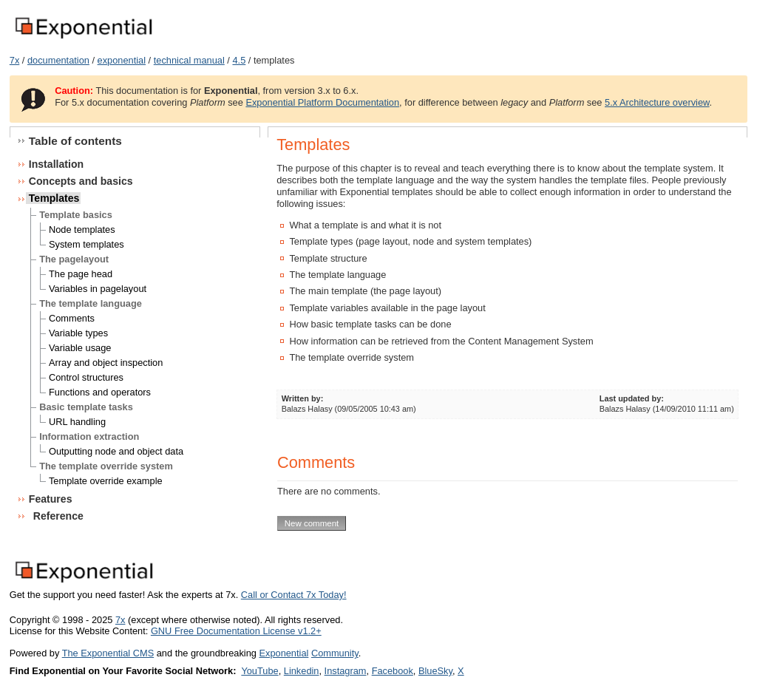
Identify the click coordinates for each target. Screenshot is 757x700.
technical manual (189, 60)
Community (335, 653)
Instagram (346, 670)
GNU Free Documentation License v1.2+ (236, 630)
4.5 (238, 60)
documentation (58, 60)
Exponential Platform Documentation (322, 102)
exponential (122, 60)
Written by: (303, 398)
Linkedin (301, 670)
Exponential (283, 653)
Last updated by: (632, 398)
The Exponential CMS (108, 653)
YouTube (259, 670)
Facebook (392, 670)
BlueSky (435, 670)
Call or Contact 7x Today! (294, 594)
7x (15, 60)
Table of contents (75, 141)
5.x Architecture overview (657, 102)
